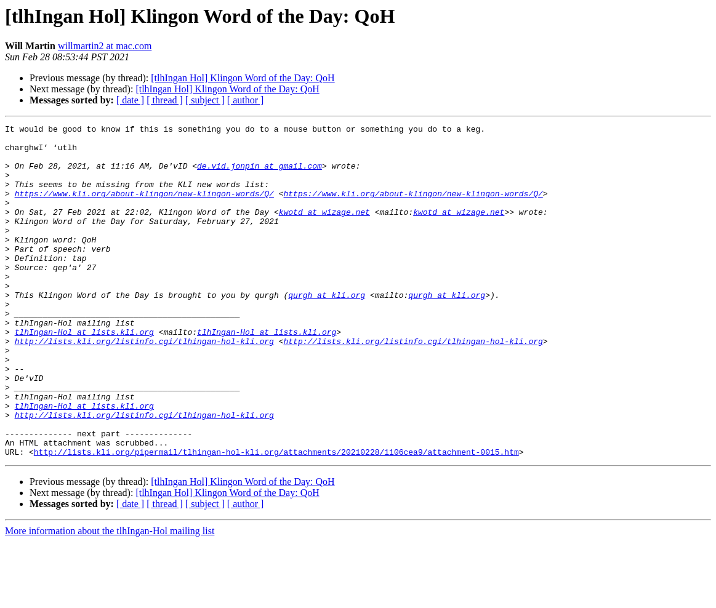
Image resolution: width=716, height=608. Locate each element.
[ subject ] (205, 100)
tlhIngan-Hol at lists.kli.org (84, 374)
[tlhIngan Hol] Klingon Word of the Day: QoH (242, 78)
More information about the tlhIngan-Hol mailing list (109, 597)
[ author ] (245, 100)
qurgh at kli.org (326, 329)
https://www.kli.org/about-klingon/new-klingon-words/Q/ (144, 208)
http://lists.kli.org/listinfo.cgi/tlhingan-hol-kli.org (144, 385)
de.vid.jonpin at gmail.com (259, 174)
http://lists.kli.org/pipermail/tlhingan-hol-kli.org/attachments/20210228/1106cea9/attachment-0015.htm (276, 518)
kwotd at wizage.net (324, 230)
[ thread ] (165, 100)
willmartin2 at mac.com (104, 46)
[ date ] (130, 100)
